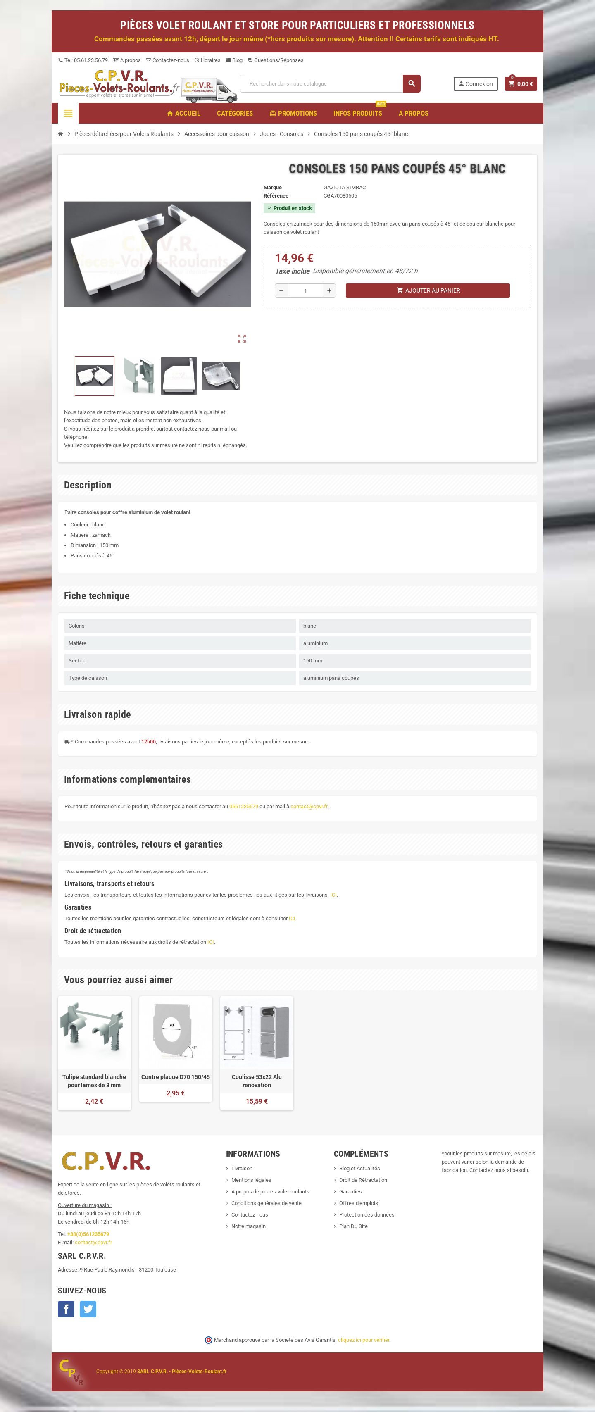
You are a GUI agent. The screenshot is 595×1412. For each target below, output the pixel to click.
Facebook (66, 1309)
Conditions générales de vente (266, 1203)
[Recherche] (330, 84)
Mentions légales (251, 1180)
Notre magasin (248, 1226)
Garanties (350, 1191)
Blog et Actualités (359, 1168)
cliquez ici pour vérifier (363, 1340)
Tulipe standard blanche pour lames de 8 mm (94, 1081)
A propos (127, 60)
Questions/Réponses (276, 60)
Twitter (88, 1309)
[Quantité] (305, 290)
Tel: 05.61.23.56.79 (83, 60)
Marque (273, 187)
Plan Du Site (353, 1226)
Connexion (475, 83)
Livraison (241, 1168)
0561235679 (243, 806)
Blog (234, 60)
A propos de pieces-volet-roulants (270, 1191)
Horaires (207, 60)
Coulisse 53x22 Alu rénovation (257, 1081)
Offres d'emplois (358, 1203)
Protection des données (367, 1215)
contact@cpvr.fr (308, 806)
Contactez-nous (167, 60)
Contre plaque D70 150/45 (175, 1077)
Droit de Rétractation (363, 1180)
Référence (276, 196)
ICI (333, 895)
